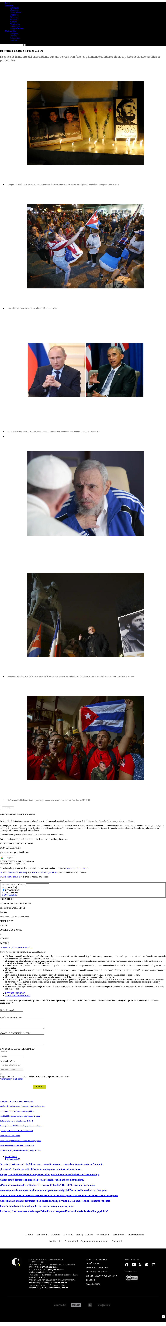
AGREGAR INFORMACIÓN (17, 995)
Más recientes (11, 1160)
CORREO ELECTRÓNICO (13, 885)
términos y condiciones (76, 868)
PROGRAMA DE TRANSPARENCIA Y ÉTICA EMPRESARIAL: (52, 1284)
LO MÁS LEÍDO (12, 1163)
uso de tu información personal (13, 872)
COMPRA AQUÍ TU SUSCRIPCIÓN (16, 947)
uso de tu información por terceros (44, 872)
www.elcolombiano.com (10, 877)
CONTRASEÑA (9, 887)
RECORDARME (12, 890)
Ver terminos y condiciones (11, 1083)
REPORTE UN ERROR (15, 993)
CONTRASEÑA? (9, 895)
